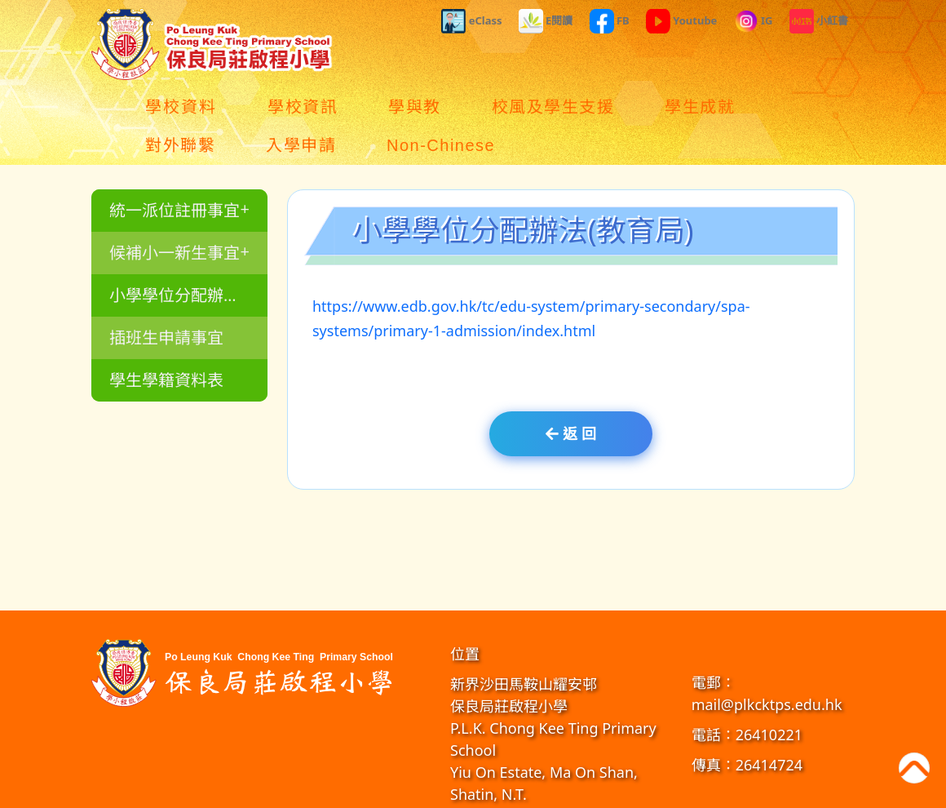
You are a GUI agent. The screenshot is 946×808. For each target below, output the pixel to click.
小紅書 (818, 21)
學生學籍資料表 (165, 342)
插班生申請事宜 (165, 299)
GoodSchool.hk (664, 791)
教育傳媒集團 (597, 791)
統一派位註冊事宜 (178, 171)
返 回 (570, 395)
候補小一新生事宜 (178, 213)
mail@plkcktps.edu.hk (767, 666)
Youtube (682, 21)
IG (753, 21)
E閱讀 (546, 21)
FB (610, 21)
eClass (471, 21)
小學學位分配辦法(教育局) (187, 257)
